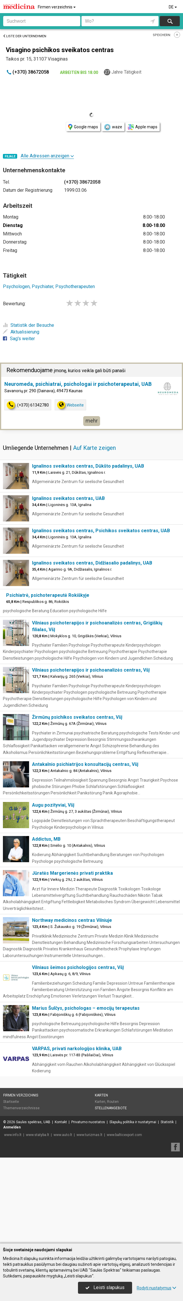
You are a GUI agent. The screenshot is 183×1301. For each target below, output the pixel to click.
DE (173, 7)
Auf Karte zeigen (94, 533)
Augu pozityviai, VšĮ (53, 891)
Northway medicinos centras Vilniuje (72, 1006)
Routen (113, 1187)
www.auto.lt (63, 1221)
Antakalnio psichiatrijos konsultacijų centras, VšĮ (85, 850)
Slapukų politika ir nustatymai (132, 1208)
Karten (101, 1181)
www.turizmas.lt (89, 1221)
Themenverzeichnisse (21, 1194)
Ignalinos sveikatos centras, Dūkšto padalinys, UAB (88, 552)
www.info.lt (13, 1221)
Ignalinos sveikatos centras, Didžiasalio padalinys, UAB (92, 649)
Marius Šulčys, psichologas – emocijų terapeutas (86, 1094)
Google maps (83, 127)
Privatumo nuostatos (88, 1208)
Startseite (11, 1187)
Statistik (167, 1208)
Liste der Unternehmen (24, 36)
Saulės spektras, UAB (33, 1208)
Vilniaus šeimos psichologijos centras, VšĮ (78, 1053)
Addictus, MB (46, 925)
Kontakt (61, 1208)
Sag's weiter (19, 338)
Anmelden (12, 1213)
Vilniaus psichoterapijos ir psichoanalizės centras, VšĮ (91, 756)
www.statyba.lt (37, 1221)
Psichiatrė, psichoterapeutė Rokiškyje (47, 681)
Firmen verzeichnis (57, 7)
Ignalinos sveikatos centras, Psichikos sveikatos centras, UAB (101, 616)
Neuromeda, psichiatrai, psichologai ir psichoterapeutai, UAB (78, 470)
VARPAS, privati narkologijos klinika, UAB (77, 1134)
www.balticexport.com (124, 1221)
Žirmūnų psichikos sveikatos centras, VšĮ (77, 803)
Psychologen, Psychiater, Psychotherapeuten (49, 286)
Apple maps (142, 127)
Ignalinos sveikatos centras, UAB (68, 584)
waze (113, 127)
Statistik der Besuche (28, 325)
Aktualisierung (21, 332)
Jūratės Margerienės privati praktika (72, 959)
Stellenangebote (111, 1194)
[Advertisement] (91, 405)
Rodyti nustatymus (156, 1288)
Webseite (70, 491)
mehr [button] (92, 506)
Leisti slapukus (105, 1287)
